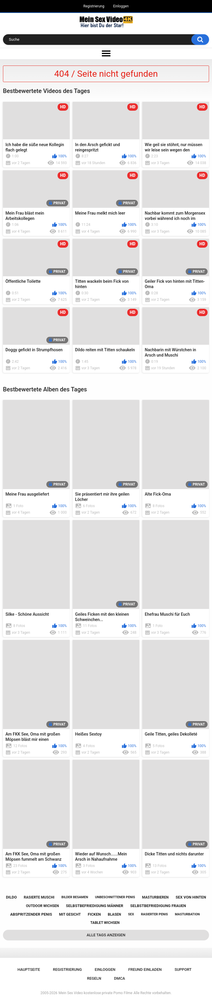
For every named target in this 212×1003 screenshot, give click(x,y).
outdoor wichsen (42, 906)
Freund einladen (145, 969)
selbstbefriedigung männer (94, 906)
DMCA (119, 978)
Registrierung (93, 6)
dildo (11, 897)
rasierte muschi (39, 897)
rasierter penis (154, 914)
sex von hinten (191, 897)
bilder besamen (74, 897)
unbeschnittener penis (115, 897)
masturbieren (155, 897)
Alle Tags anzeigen (106, 935)
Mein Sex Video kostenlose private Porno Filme (95, 993)
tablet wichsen (105, 923)
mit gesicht (70, 914)
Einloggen (121, 6)
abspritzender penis (31, 914)
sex (131, 914)
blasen (114, 914)
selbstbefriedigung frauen (158, 906)
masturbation (187, 914)
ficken (94, 914)
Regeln (94, 978)
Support (183, 969)
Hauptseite (28, 969)
